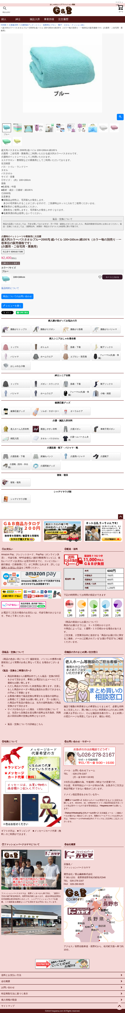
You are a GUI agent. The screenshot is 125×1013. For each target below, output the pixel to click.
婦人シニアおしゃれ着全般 (62, 338)
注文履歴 (63, 19)
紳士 (18, 19)
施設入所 (35, 19)
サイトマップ (8, 1006)
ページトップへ (120, 516)
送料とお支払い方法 (11, 567)
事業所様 (49, 19)
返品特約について (10, 288)
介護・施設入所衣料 (62, 420)
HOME (3, 25)
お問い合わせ (8, 987)
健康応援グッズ (62, 402)
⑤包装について (9, 741)
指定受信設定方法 (111, 803)
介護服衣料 (13, 25)
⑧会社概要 (69, 844)
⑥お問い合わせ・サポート (77, 741)
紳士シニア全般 (62, 375)
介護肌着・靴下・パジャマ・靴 (62, 447)
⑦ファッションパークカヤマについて (21, 844)
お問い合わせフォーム (84, 770)
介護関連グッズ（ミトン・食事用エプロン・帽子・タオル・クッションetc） (52, 25)
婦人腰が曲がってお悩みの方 (62, 320)
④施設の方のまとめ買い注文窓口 (81, 652)
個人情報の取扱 (9, 999)
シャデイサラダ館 (62, 491)
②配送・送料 (71, 549)
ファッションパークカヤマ (77, 867)
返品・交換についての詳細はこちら (25, 724)
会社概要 (5, 981)
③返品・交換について (13, 652)
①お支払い (7, 549)
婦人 (3, 19)
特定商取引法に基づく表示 (14, 993)
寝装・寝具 (62, 475)
